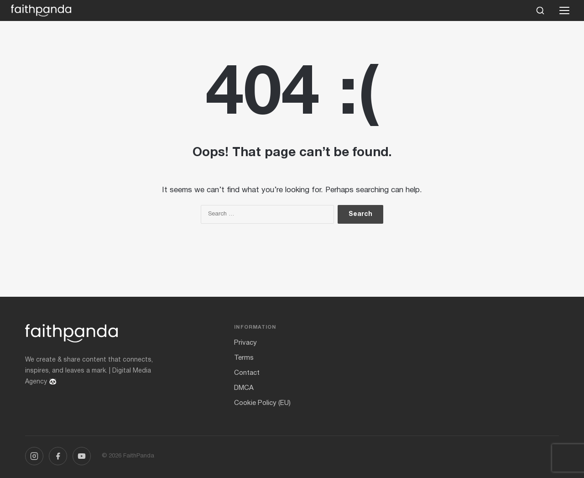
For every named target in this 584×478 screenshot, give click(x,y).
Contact (247, 373)
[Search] (540, 10)
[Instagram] (34, 456)
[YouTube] (82, 456)
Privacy (245, 343)
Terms (244, 358)
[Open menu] (564, 10)
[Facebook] (58, 456)
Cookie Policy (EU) (262, 403)
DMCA (244, 388)
